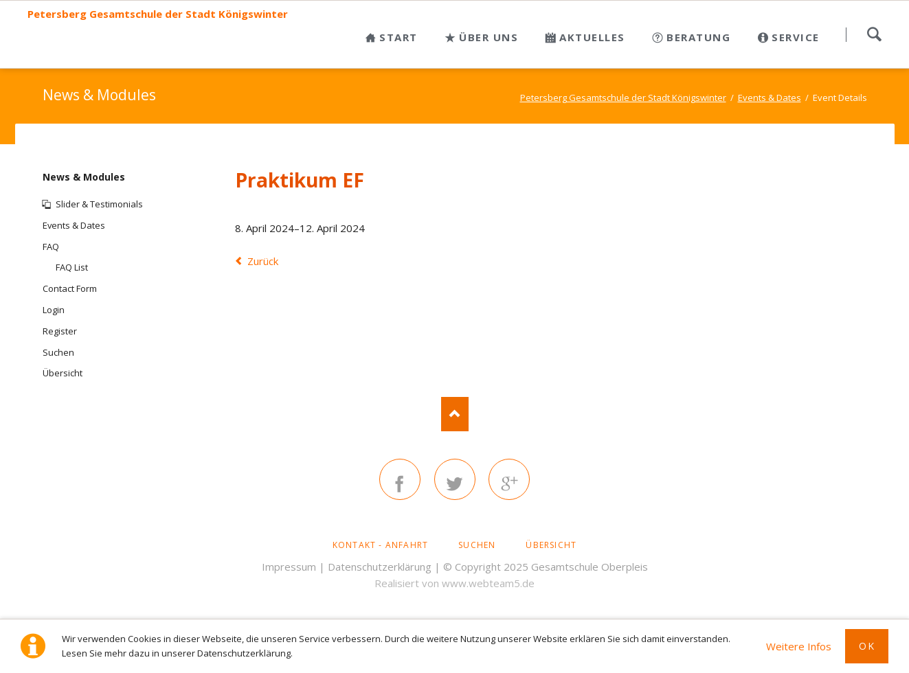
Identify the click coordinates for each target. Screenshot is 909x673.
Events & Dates (74, 225)
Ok (867, 645)
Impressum (289, 566)
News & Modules (84, 176)
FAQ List (72, 267)
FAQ (51, 246)
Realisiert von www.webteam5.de (454, 583)
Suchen (874, 34)
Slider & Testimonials (99, 204)
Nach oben (455, 414)
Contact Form (70, 288)
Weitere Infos (798, 646)
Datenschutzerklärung (379, 566)
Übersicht (62, 373)
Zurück (262, 261)
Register (60, 331)
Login (54, 310)
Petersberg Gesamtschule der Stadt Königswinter (157, 14)
